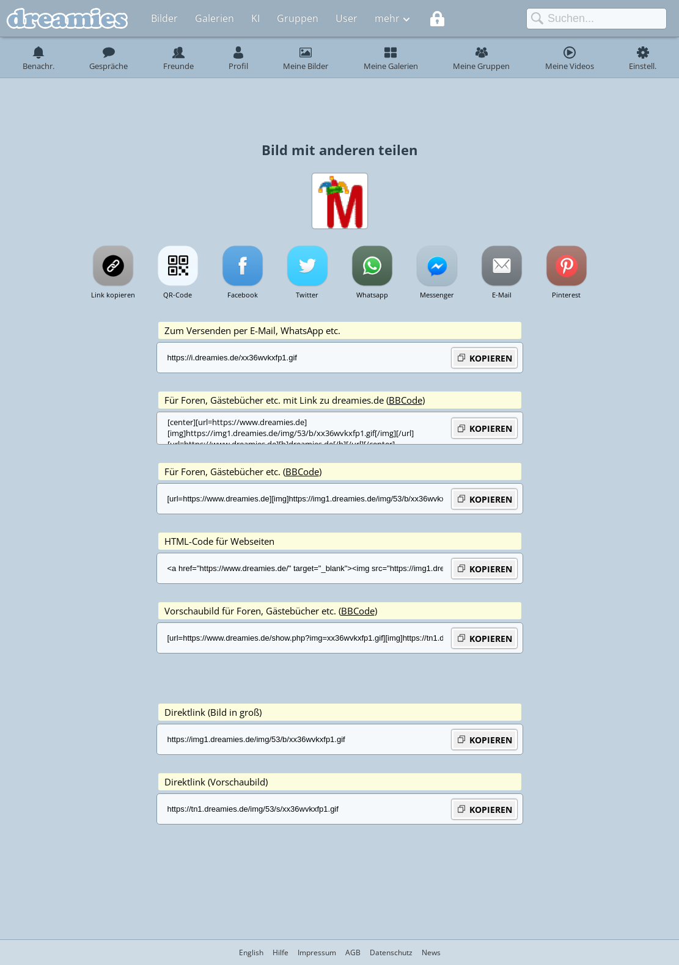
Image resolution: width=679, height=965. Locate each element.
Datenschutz (391, 952)
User (347, 18)
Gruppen (297, 18)
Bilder (164, 18)
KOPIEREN (484, 357)
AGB (353, 952)
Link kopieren (113, 294)
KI (255, 18)
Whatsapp (372, 294)
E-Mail (502, 294)
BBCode (405, 400)
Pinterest (566, 294)
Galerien (214, 18)
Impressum (317, 952)
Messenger (437, 294)
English (251, 952)
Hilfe (280, 952)
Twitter (307, 294)
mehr (387, 18)
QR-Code (177, 294)
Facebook (242, 294)
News (431, 952)
